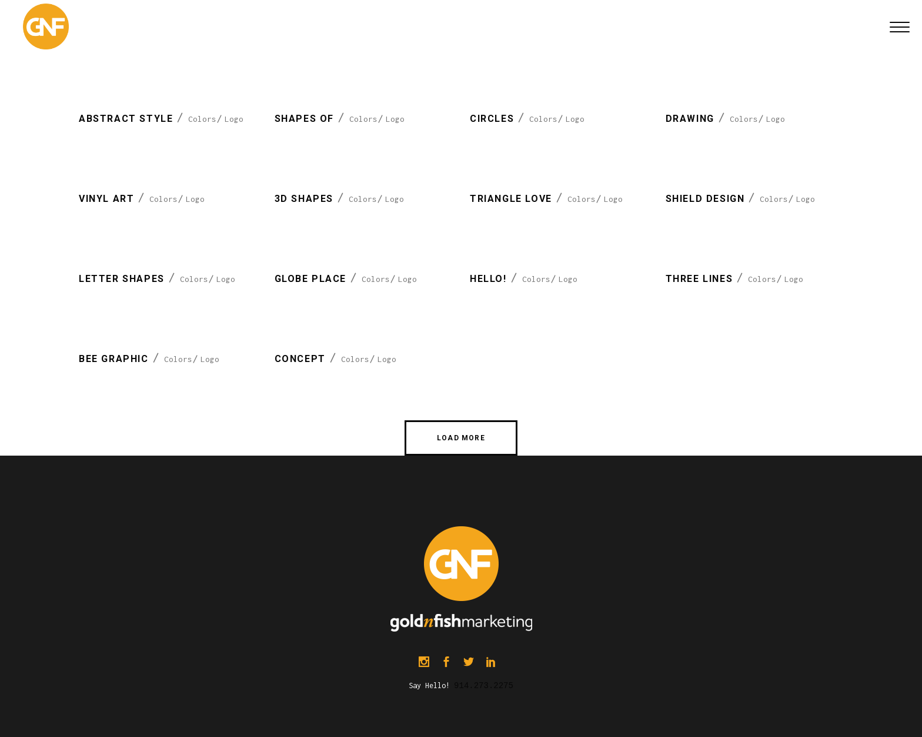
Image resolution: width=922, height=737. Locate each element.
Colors (202, 119)
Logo (234, 119)
